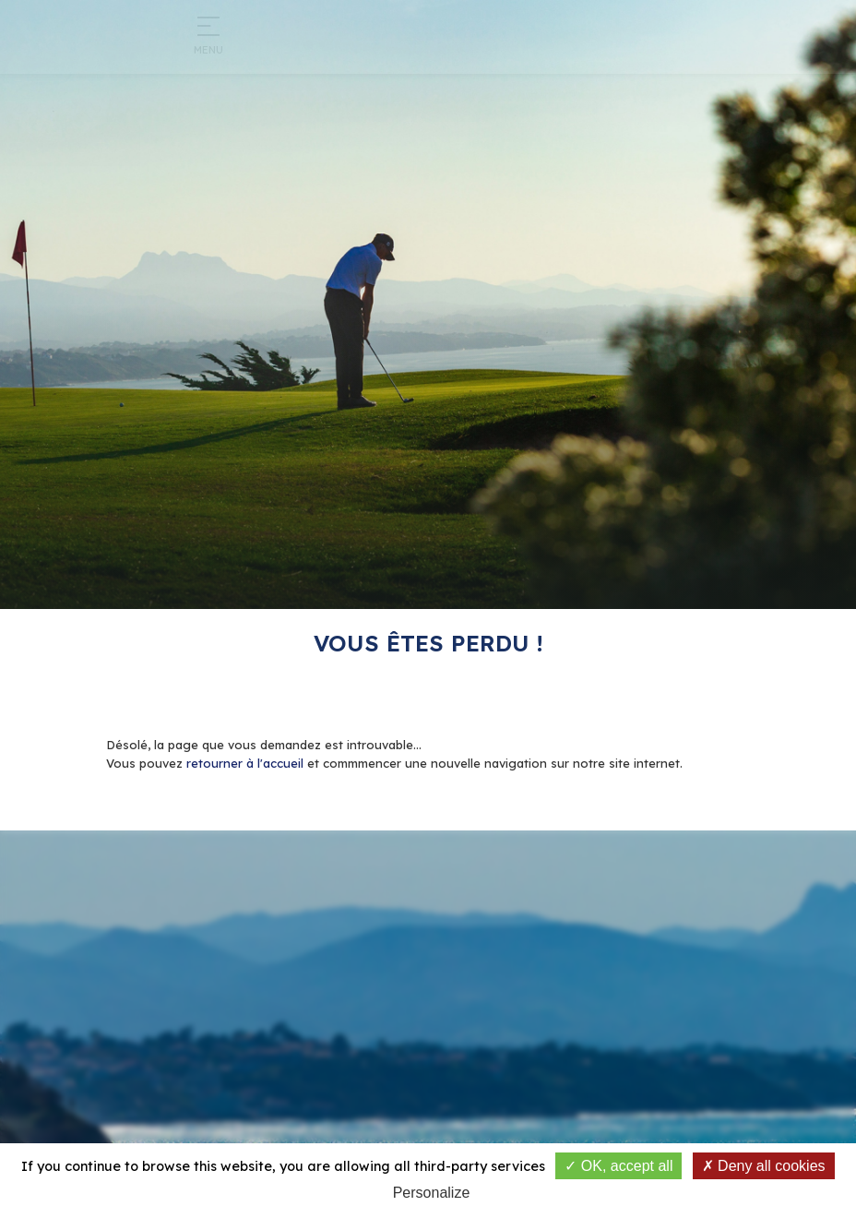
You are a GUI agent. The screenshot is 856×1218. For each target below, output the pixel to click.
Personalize (431, 1192)
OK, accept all (618, 1166)
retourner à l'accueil (244, 763)
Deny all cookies (764, 1166)
